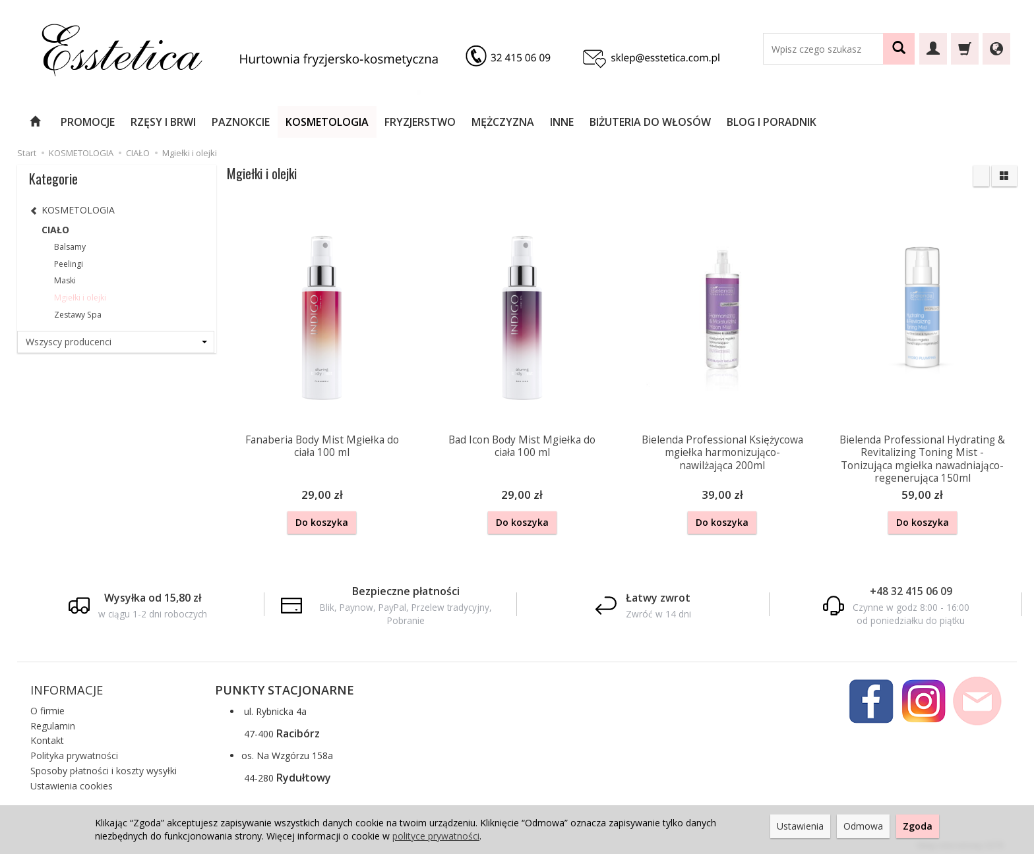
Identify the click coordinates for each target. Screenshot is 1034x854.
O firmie (47, 706)
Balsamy (70, 246)
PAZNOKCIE (241, 122)
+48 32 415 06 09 (911, 588)
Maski (65, 280)
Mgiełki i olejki (80, 297)
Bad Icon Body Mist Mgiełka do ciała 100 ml (521, 445)
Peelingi (68, 264)
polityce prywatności (435, 836)
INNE (562, 122)
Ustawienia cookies (71, 781)
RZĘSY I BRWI (163, 122)
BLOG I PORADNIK (771, 122)
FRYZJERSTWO (420, 122)
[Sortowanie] (981, 175)
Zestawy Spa (78, 314)
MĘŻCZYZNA (502, 122)
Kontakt (47, 735)
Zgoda (917, 826)
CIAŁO (55, 229)
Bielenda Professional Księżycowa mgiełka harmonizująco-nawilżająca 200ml (722, 451)
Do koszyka (321, 522)
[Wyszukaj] (899, 49)
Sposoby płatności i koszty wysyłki (103, 766)
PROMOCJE (88, 122)
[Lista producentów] (116, 342)
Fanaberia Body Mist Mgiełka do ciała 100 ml (322, 445)
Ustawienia (800, 826)
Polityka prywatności (74, 751)
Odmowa (863, 826)
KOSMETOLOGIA (327, 122)
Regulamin (52, 720)
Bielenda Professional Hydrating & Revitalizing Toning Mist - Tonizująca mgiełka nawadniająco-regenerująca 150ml (922, 457)
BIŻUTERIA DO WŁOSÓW (650, 122)
